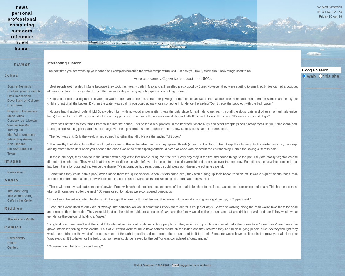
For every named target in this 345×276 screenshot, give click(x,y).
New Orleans (16, 144)
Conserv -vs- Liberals (22, 120)
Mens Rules (15, 116)
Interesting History (20, 139)
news (22, 7)
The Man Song (17, 191)
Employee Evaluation (22, 111)
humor (22, 48)
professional (21, 19)
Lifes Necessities (19, 96)
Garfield (12, 247)
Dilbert (11, 243)
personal (22, 13)
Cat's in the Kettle (19, 200)
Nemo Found (16, 172)
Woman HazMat (18, 125)
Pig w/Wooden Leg (20, 148)
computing (22, 25)
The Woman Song (20, 196)
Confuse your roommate (24, 91)
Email (175, 265)
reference (22, 36)
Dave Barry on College (23, 100)
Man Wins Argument (21, 134)
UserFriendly (16, 238)
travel (21, 42)
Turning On (15, 130)
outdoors (22, 31)
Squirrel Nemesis (19, 86)
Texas (11, 153)
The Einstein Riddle (20, 219)
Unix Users (15, 105)
